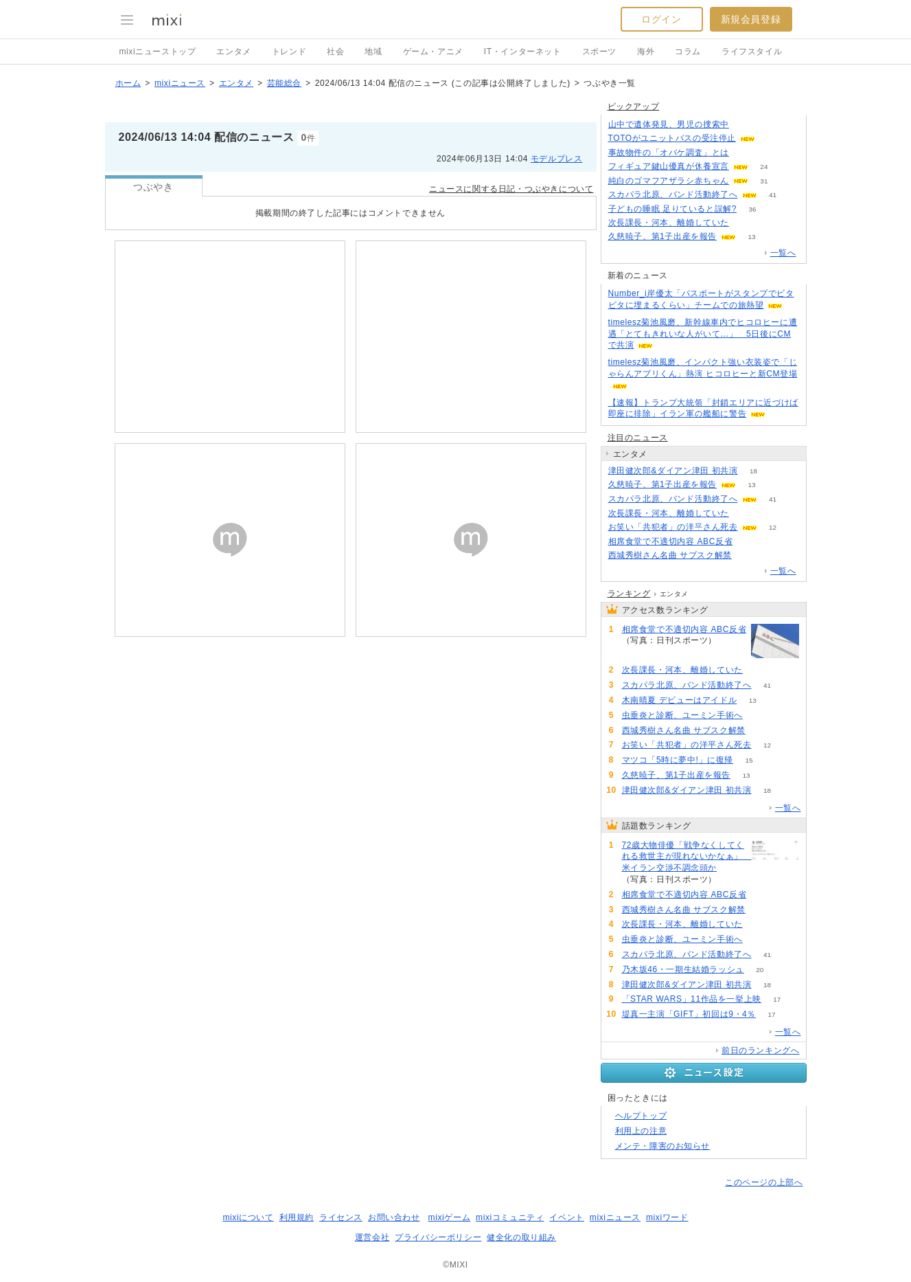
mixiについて (247, 1217)
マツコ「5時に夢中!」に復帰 (677, 760)
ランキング (629, 593)
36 (753, 209)
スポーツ (599, 51)
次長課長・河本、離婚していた (668, 222)
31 (764, 181)
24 (764, 166)
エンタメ (233, 51)
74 (748, 542)
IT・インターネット (523, 51)
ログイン (661, 19)
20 (759, 970)
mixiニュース (179, 83)
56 (744, 223)
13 (751, 236)
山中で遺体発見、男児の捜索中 (668, 124)
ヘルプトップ (641, 1116)
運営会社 (372, 1237)
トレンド (289, 51)
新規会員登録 (751, 19)
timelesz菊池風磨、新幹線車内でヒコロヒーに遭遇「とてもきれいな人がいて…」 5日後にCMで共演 (703, 333)
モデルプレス (557, 159)
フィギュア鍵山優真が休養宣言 (668, 166)
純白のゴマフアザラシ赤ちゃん (668, 180)
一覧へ (783, 253)
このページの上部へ (764, 1182)
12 (772, 527)
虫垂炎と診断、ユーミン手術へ (682, 715)
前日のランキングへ (760, 1050)
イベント (566, 1217)
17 (777, 999)
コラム (688, 51)
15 (748, 760)
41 (772, 195)
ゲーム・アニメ (433, 51)
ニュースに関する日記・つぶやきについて (511, 189)
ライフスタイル (752, 51)
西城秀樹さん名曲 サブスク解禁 (670, 555)
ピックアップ (634, 106)
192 (745, 153)
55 (758, 715)
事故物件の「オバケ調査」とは (668, 152)
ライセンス (340, 1217)
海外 (645, 51)
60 (747, 555)
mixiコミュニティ (510, 1217)
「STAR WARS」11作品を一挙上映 (691, 999)
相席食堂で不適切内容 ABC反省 (670, 541)
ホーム (128, 83)
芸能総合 (284, 83)
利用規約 (296, 1217)
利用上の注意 (641, 1131)
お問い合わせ (394, 1217)
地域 (373, 51)
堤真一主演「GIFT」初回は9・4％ (689, 1014)
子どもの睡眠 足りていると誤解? (672, 209)
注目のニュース (638, 437)
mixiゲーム (449, 1217)
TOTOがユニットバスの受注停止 (672, 138)
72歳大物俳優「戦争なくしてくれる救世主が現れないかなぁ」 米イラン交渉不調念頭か (685, 856)
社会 (335, 51)
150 (771, 138)
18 (753, 471)
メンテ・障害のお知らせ (663, 1146)
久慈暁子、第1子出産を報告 (662, 236)
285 (745, 124)
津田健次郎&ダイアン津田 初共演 (673, 470)
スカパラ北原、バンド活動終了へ (673, 194)
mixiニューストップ (157, 51)
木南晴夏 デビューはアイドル (679, 700)
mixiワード (667, 1217)
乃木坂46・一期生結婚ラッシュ (683, 969)
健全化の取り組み (521, 1237)
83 (733, 880)
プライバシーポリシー (438, 1237)
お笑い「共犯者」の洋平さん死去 (673, 527)
